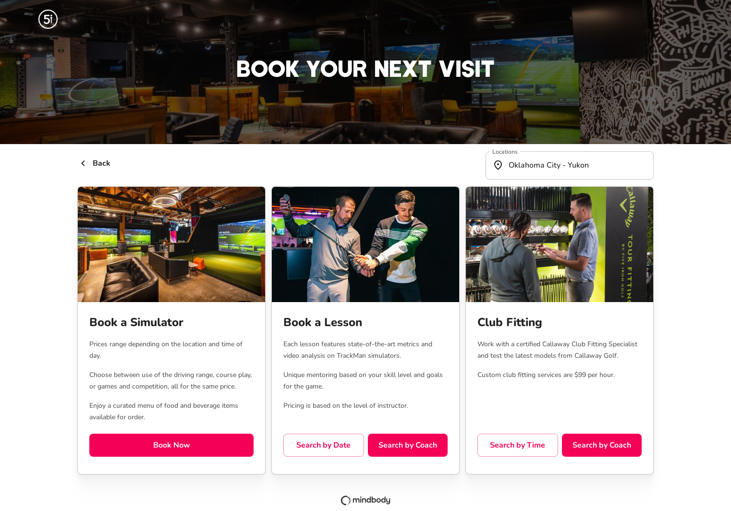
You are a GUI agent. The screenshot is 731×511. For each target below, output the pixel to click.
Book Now (171, 445)
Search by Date (324, 445)
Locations (505, 151)
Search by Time (518, 445)
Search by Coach (408, 445)
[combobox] (570, 165)
